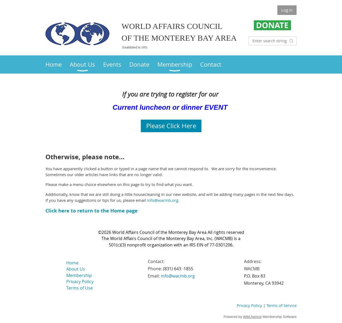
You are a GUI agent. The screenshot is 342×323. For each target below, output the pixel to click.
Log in (287, 10)
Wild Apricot (252, 317)
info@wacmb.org (162, 200)
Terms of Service (281, 305)
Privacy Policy (249, 305)
